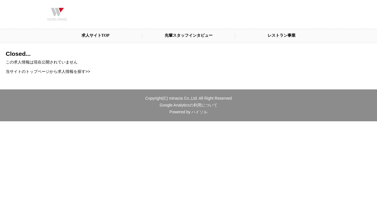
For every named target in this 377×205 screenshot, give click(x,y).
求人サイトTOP (95, 35)
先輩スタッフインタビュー (189, 35)
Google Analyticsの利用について (188, 105)
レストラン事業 (282, 35)
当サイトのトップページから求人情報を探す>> (48, 71)
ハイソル (199, 112)
